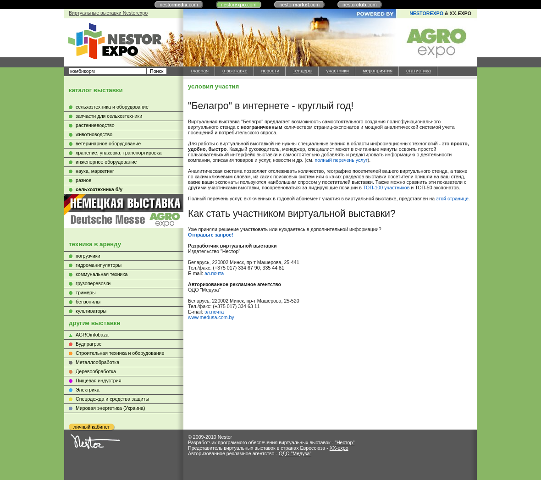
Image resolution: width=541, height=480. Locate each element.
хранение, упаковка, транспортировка (118, 152)
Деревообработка (96, 371)
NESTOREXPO (426, 13)
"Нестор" (344, 442)
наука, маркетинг (95, 171)
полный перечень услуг (341, 160)
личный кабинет (91, 427)
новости (270, 70)
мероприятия (377, 70)
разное (83, 180)
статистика (418, 70)
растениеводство (95, 125)
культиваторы (91, 311)
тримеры (86, 292)
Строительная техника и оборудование (120, 353)
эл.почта (214, 273)
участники (337, 70)
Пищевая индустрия (98, 380)
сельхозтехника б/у (99, 189)
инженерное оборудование (106, 162)
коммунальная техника (101, 274)
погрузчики (88, 256)
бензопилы (88, 301)
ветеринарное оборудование (108, 143)
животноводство (94, 134)
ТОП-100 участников (386, 187)
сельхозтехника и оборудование (112, 107)
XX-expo (339, 448)
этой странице (452, 198)
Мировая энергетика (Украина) (110, 408)
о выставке (235, 70)
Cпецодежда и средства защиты (112, 399)
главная (200, 70)
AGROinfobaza (92, 334)
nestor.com (179, 4)
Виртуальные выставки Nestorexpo (108, 13)
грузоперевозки (93, 283)
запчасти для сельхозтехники (109, 116)
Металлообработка (97, 362)
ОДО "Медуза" (295, 453)
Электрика (87, 389)
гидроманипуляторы (98, 265)
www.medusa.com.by (211, 317)
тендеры (302, 70)
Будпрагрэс (88, 344)
